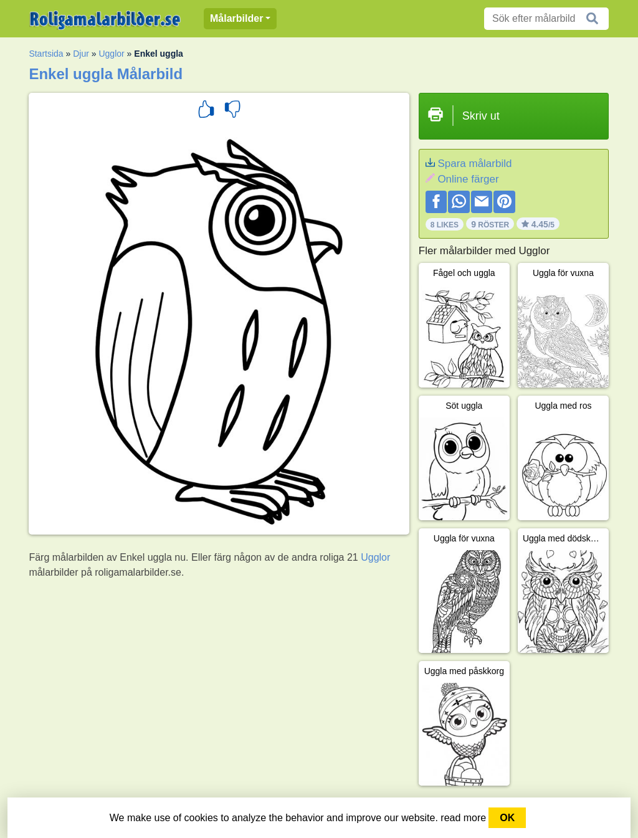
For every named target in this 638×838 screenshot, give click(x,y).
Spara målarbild (474, 163)
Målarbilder (236, 18)
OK (507, 817)
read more (463, 817)
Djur (81, 54)
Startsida (46, 54)
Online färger (467, 179)
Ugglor (111, 54)
